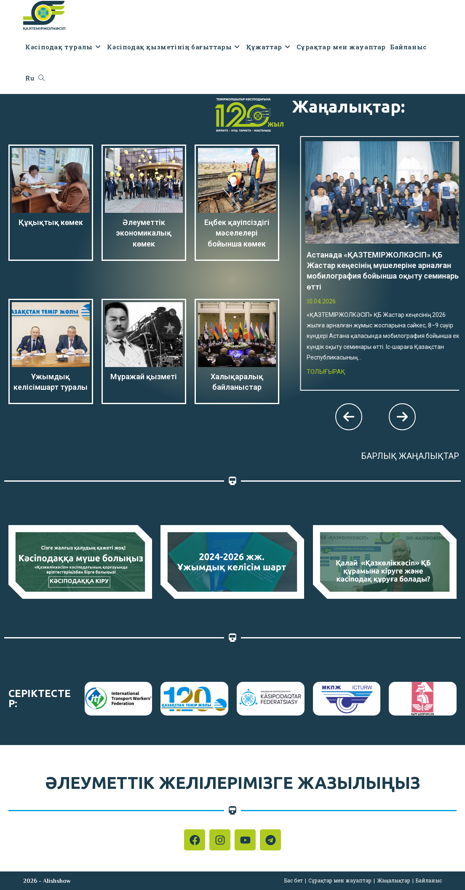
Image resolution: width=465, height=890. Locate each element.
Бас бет (293, 880)
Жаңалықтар (393, 880)
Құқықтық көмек (51, 222)
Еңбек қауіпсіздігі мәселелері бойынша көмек (237, 233)
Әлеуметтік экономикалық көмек (143, 233)
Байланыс (429, 880)
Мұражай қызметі (143, 376)
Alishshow (57, 880)
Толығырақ (337, 269)
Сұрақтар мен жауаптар (339, 880)
